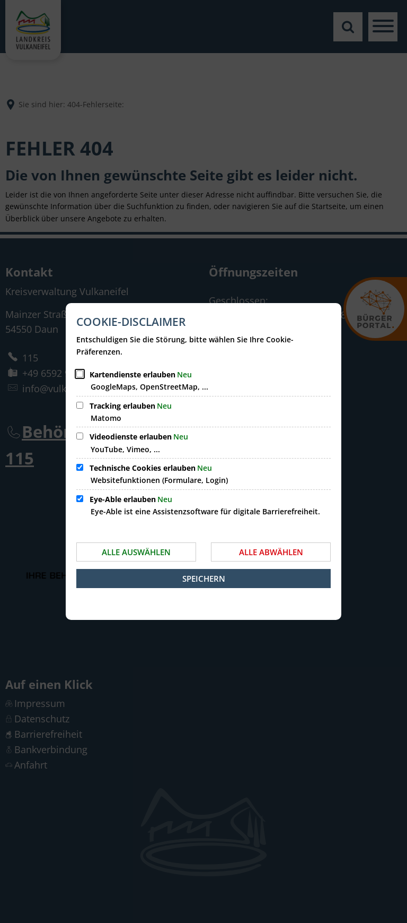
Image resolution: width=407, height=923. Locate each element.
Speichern (203, 578)
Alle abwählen (271, 552)
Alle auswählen (136, 552)
